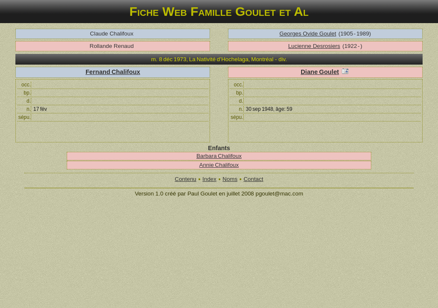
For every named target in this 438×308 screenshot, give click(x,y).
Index (209, 179)
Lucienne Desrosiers (314, 46)
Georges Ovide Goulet (307, 33)
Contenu (185, 179)
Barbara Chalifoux (219, 156)
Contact (253, 179)
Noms (229, 179)
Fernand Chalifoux (113, 71)
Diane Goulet (320, 71)
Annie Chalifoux (219, 165)
